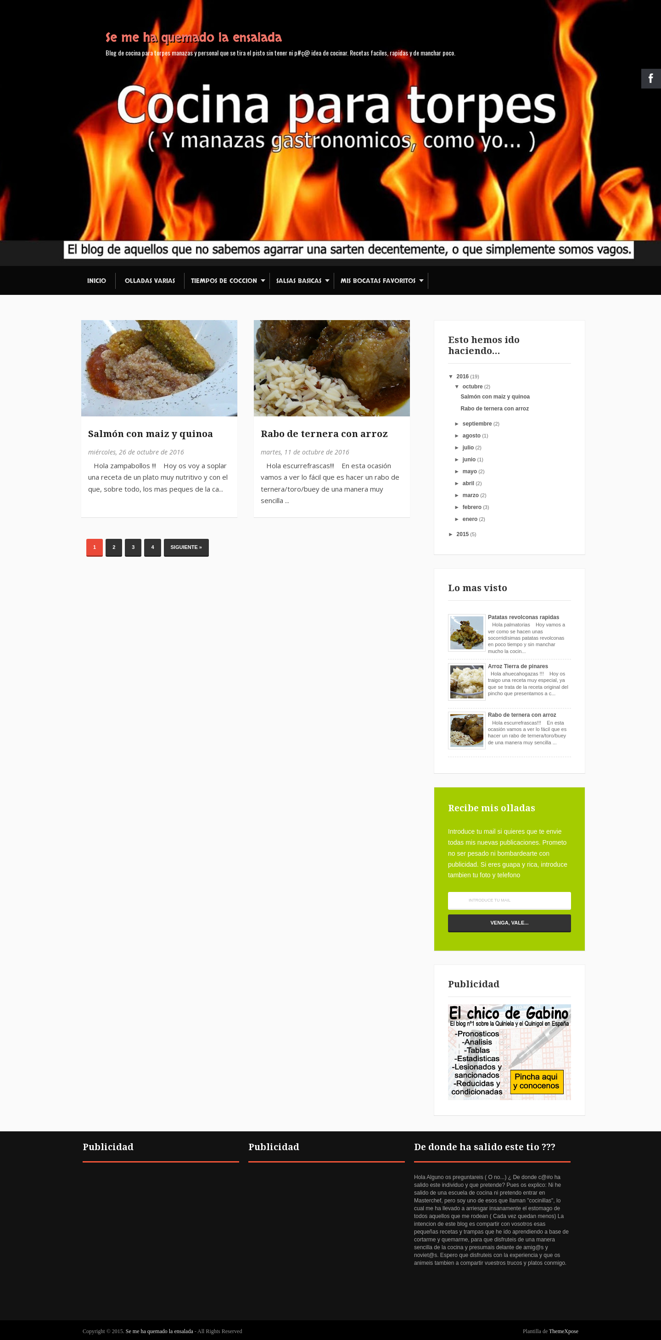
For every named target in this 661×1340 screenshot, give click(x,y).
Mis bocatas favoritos (378, 281)
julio (468, 447)
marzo (471, 495)
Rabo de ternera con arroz (324, 433)
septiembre (477, 424)
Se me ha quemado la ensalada (194, 37)
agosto (472, 435)
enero (470, 519)
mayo (470, 471)
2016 (463, 376)
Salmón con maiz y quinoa (150, 433)
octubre (473, 386)
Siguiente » (186, 547)
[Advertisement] (161, 1238)
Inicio (96, 281)
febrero (472, 507)
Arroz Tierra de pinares (518, 666)
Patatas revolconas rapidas (523, 617)
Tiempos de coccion (224, 281)
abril (468, 483)
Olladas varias (150, 281)
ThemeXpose (563, 1331)
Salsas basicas (298, 281)
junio (469, 459)
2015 (463, 534)
